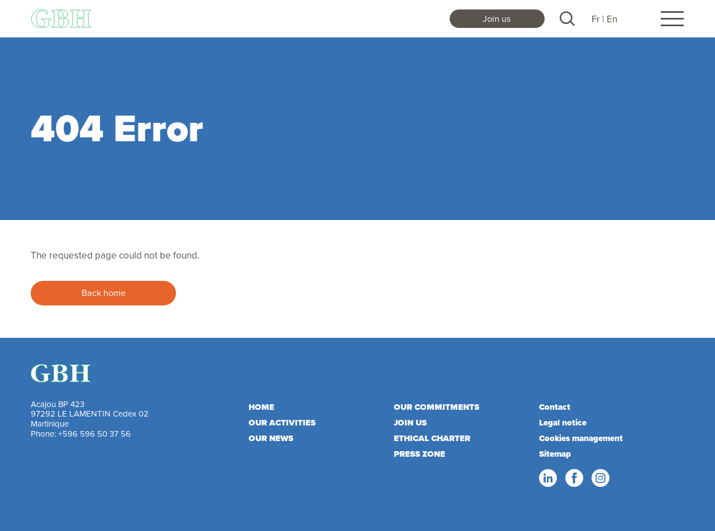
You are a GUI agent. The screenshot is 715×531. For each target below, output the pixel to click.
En (612, 19)
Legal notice (563, 423)
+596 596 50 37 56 (94, 433)
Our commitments (436, 407)
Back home (104, 292)
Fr (596, 19)
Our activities (282, 423)
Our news (271, 438)
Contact (554, 407)
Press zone (419, 454)
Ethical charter (432, 438)
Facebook (573, 478)
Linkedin (547, 478)
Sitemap (555, 454)
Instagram (600, 478)
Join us (497, 18)
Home (261, 407)
